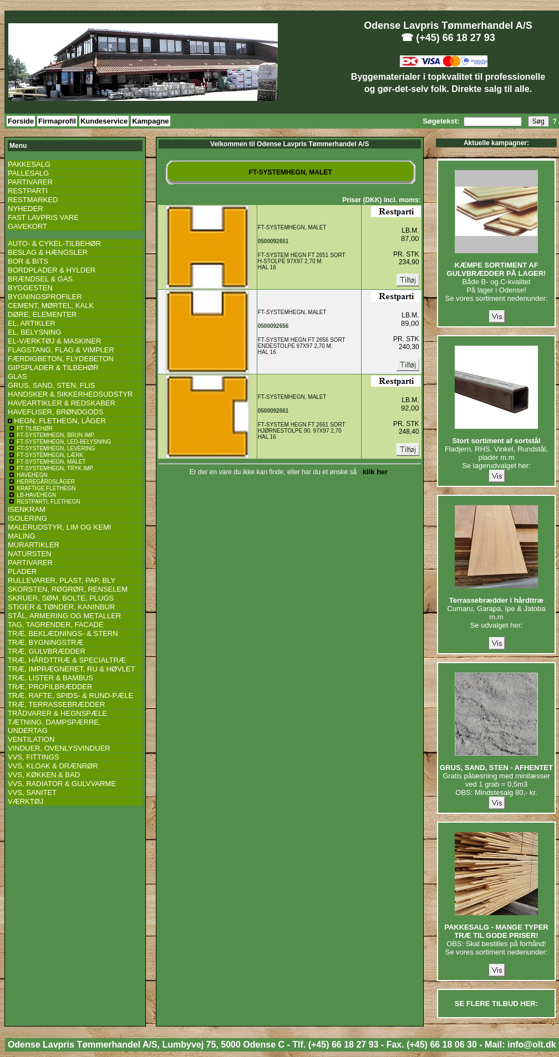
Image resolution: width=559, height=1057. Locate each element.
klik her (373, 472)
